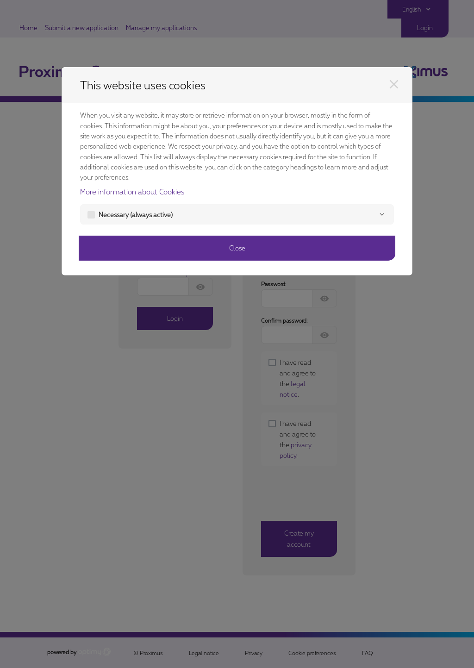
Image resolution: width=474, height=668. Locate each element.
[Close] (394, 84)
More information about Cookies (132, 191)
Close (237, 248)
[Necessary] (381, 214)
